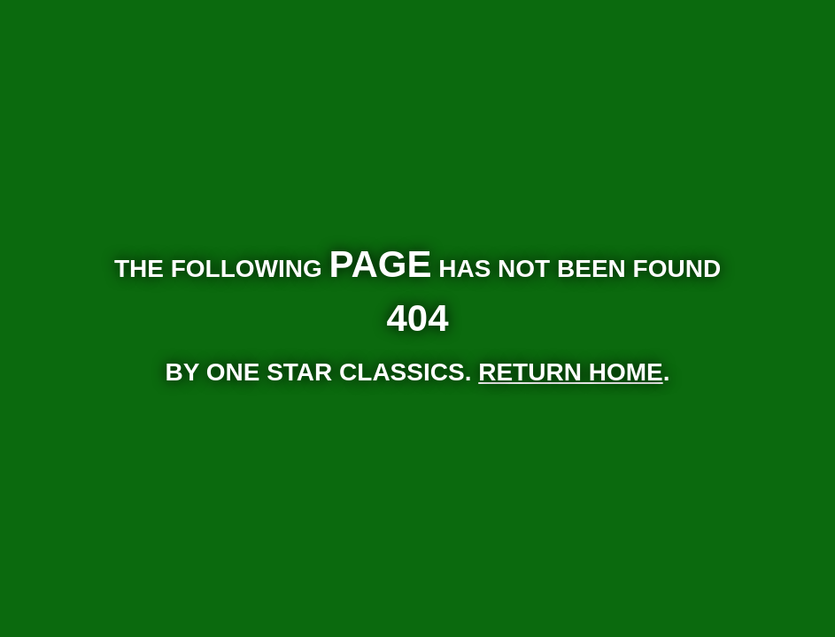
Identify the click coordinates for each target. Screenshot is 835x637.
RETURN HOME (570, 372)
